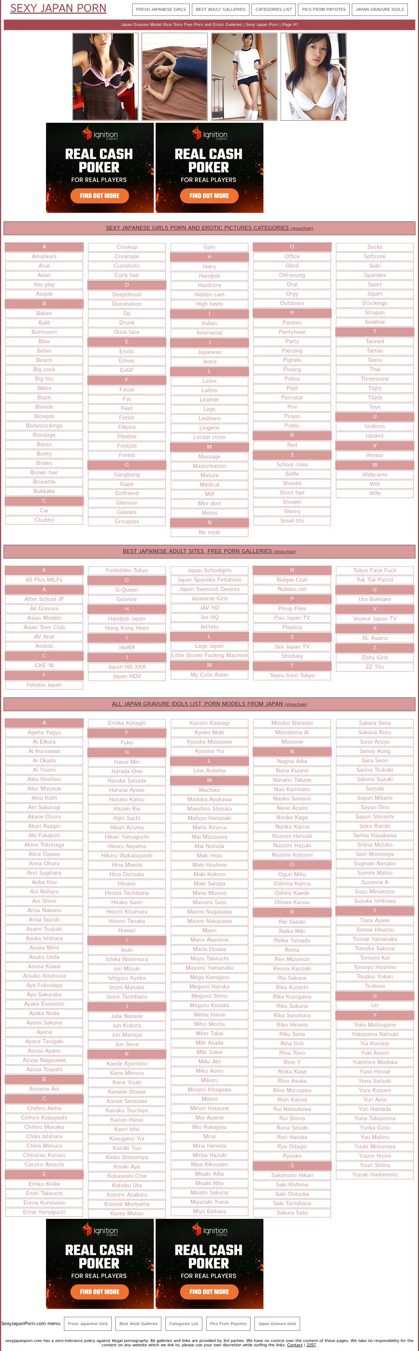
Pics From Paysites (324, 9)
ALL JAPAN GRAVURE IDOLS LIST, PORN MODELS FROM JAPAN (209, 704)
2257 (311, 1345)
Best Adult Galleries (220, 9)
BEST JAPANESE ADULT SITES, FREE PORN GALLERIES (209, 551)
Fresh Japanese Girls (161, 9)
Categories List (273, 9)
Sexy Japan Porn (58, 9)
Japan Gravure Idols (380, 9)
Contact (295, 1345)
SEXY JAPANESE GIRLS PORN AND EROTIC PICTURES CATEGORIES (209, 228)
